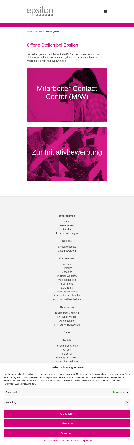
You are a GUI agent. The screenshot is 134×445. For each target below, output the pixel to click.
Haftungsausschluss (67, 357)
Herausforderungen (67, 233)
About (67, 221)
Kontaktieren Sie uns (66, 345)
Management (67, 225)
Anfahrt (67, 349)
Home (29, 31)
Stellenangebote (67, 246)
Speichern (67, 433)
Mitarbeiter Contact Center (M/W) (67, 93)
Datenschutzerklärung (69, 440)
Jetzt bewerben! (67, 250)
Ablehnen (67, 423)
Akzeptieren (67, 413)
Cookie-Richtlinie (50, 440)
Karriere (38, 31)
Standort (67, 229)
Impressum (87, 440)
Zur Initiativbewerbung (67, 152)
